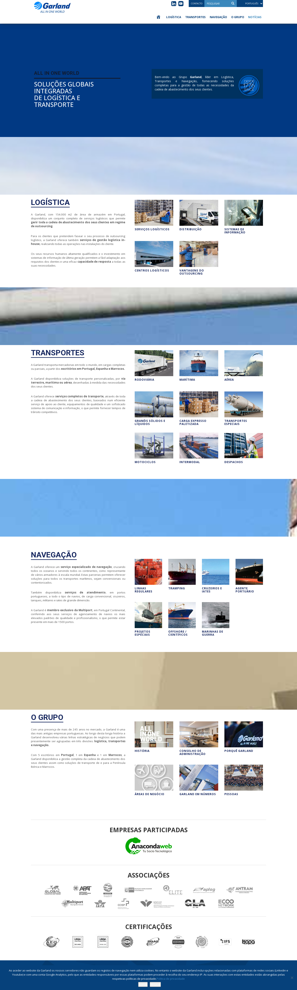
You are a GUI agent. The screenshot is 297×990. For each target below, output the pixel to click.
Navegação (218, 17)
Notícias (255, 17)
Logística (173, 17)
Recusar (155, 984)
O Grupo (237, 17)
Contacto (197, 3)
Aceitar (143, 984)
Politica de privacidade (171, 979)
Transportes (195, 17)
